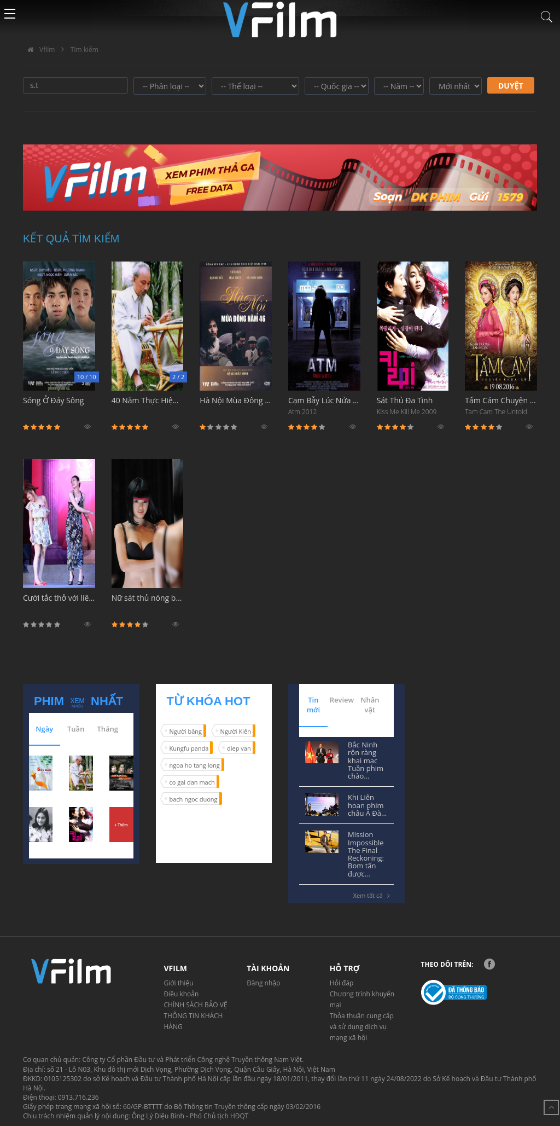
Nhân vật (369, 705)
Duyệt (510, 85)
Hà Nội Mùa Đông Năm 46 (236, 406)
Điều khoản (181, 994)
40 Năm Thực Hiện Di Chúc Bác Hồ (148, 406)
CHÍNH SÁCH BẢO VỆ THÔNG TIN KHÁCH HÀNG (196, 1015)
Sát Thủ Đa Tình (413, 406)
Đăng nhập (263, 983)
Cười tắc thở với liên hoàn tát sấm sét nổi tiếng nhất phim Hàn (59, 604)
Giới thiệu (179, 983)
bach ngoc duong (194, 799)
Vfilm (39, 49)
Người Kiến (235, 731)
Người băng (186, 731)
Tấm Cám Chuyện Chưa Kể (501, 406)
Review (342, 700)
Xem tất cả (373, 895)
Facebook (489, 964)
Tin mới (313, 705)
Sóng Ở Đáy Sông (59, 406)
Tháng (107, 729)
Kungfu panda (189, 748)
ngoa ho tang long (195, 765)
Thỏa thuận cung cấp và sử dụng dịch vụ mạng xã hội (362, 1026)
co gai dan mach (192, 782)
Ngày (44, 729)
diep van (239, 748)
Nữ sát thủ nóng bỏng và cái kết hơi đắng (148, 604)
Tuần (75, 729)
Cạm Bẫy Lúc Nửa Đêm (324, 406)
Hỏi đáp (342, 983)
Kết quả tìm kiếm (71, 239)
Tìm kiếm (84, 49)
